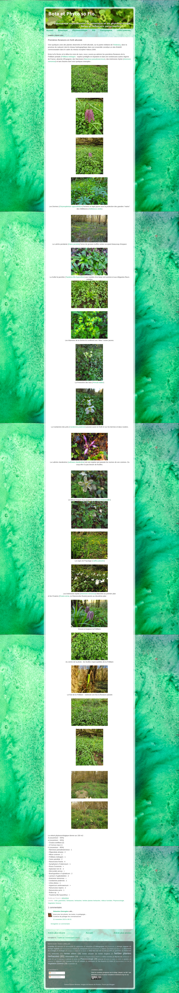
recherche (50, 961)
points (107, 959)
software (82, 961)
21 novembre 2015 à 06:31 (62, 919)
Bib (93, 30)
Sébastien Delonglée (60, 911)
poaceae (100, 959)
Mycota (117, 957)
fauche (84, 950)
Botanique (62, 30)
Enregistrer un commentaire (60, 924)
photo (76, 959)
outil (55, 959)
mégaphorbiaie (90, 956)
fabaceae (77, 950)
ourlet (49, 959)
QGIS (119, 959)
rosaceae (69, 961)
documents (127, 949)
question (126, 959)
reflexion (59, 961)
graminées (62, 900)
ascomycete (69, 946)
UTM (127, 961)
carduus (74, 949)
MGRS (98, 956)
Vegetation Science (54, 903)
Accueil (49, 30)
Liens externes (123, 30)
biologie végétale (53, 949)
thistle (111, 961)
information (69, 956)
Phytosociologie (79, 30)
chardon (104, 949)
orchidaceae (126, 956)
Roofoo (98, 984)
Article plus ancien (122, 933)
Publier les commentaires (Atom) (68, 938)
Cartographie (106, 30)
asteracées (89, 946)
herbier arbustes (88, 954)
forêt (56, 900)
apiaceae (60, 946)
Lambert (81, 956)
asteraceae (79, 946)
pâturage (61, 959)
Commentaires (55, 977)
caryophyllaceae (94, 948)
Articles (52, 973)
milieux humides (106, 900)
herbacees (70, 900)
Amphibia (51, 946)
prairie (113, 959)
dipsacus (118, 948)
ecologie (53, 951)
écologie (62, 951)
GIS (105, 951)
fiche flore (92, 951)
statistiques (91, 961)
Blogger (112, 984)
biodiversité (111, 946)
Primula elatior (98, 382)
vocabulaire (71, 964)
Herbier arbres (70, 953)
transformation (120, 961)
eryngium (70, 950)
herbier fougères (104, 954)
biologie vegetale (123, 946)
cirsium (111, 949)
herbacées (78, 900)
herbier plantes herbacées (91, 900)
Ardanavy (117, 45)
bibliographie (99, 946)
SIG (76, 961)
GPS (110, 951)
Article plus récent (56, 933)
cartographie (84, 949)
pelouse (68, 959)
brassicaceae (66, 948)
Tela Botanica (102, 961)
